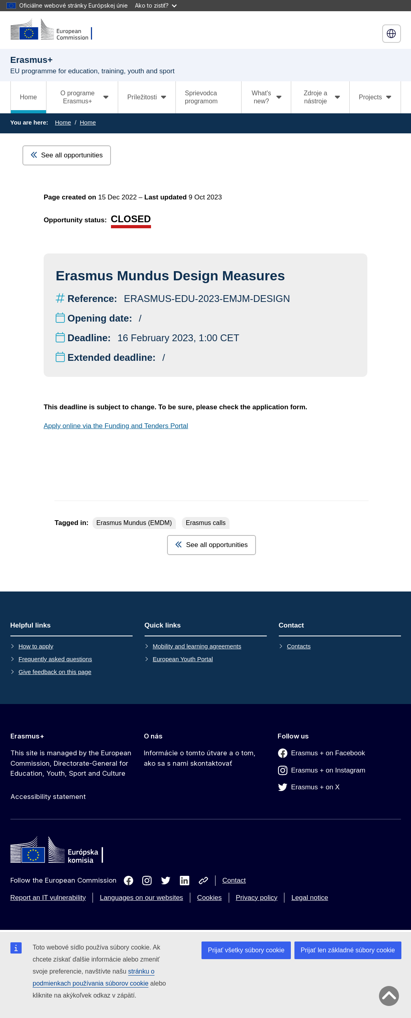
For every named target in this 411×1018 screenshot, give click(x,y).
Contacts (298, 646)
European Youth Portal (183, 659)
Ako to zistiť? (156, 5)
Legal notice (309, 897)
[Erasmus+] (56, 29)
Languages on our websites (141, 897)
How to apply (35, 646)
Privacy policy (257, 897)
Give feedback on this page (54, 671)
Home (28, 97)
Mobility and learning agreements (197, 646)
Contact (234, 880)
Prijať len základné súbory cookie (348, 950)
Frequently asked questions (55, 659)
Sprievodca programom (201, 97)
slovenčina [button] (391, 33)
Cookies (209, 897)
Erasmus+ (27, 736)
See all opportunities (66, 155)
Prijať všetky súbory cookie (246, 950)
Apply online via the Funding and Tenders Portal (116, 426)
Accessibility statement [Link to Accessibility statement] (48, 797)
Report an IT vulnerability (48, 897)
